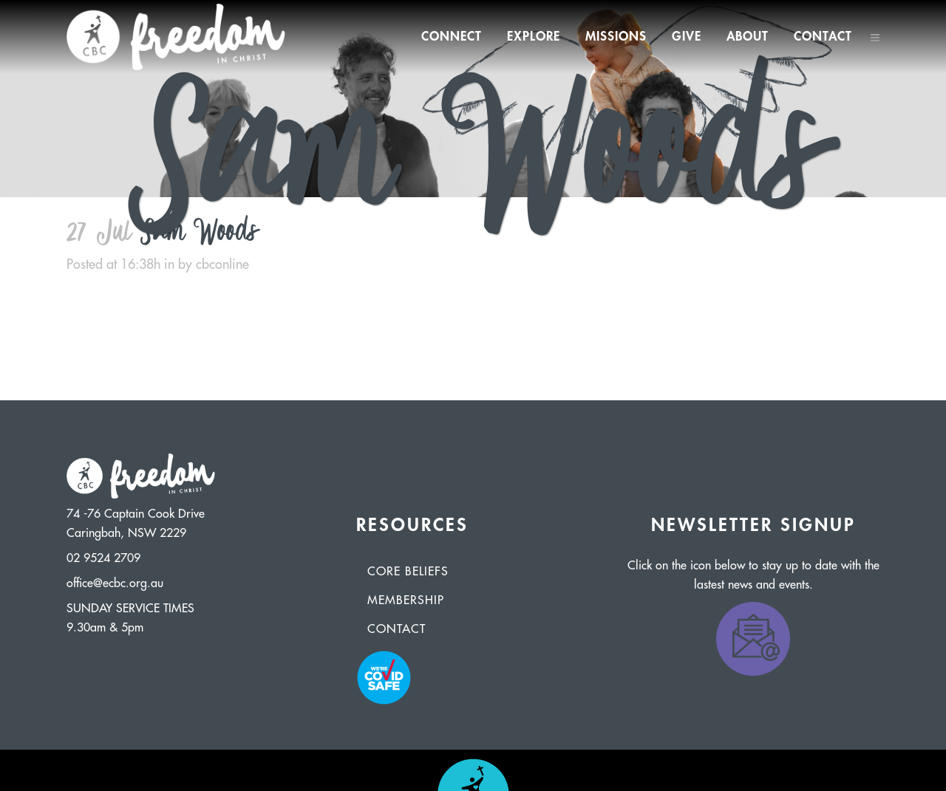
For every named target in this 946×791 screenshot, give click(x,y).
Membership (405, 600)
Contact (396, 629)
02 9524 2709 (103, 558)
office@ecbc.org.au (115, 583)
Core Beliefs (408, 572)
